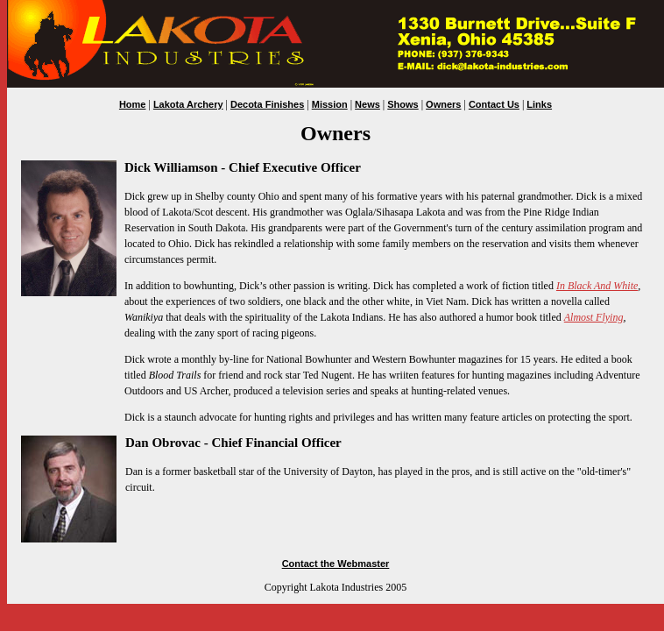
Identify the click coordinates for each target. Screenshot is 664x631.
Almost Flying (594, 317)
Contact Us (494, 104)
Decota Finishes (267, 104)
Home (132, 104)
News (367, 104)
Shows (402, 104)
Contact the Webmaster (336, 563)
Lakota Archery (188, 104)
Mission (330, 104)
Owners (443, 104)
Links (539, 104)
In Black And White (597, 286)
